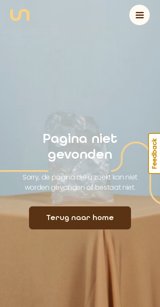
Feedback (154, 153)
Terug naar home (80, 217)
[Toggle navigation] (139, 15)
